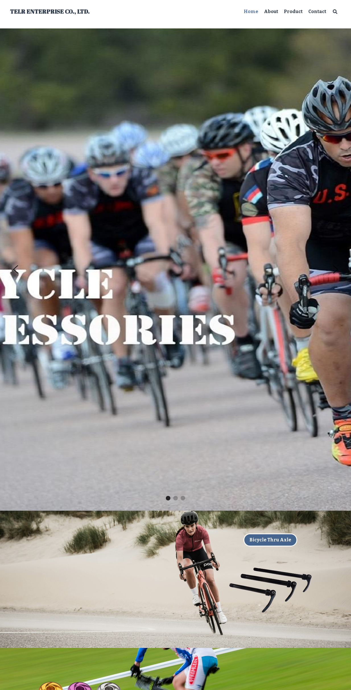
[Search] (335, 11)
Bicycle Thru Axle (270, 540)
